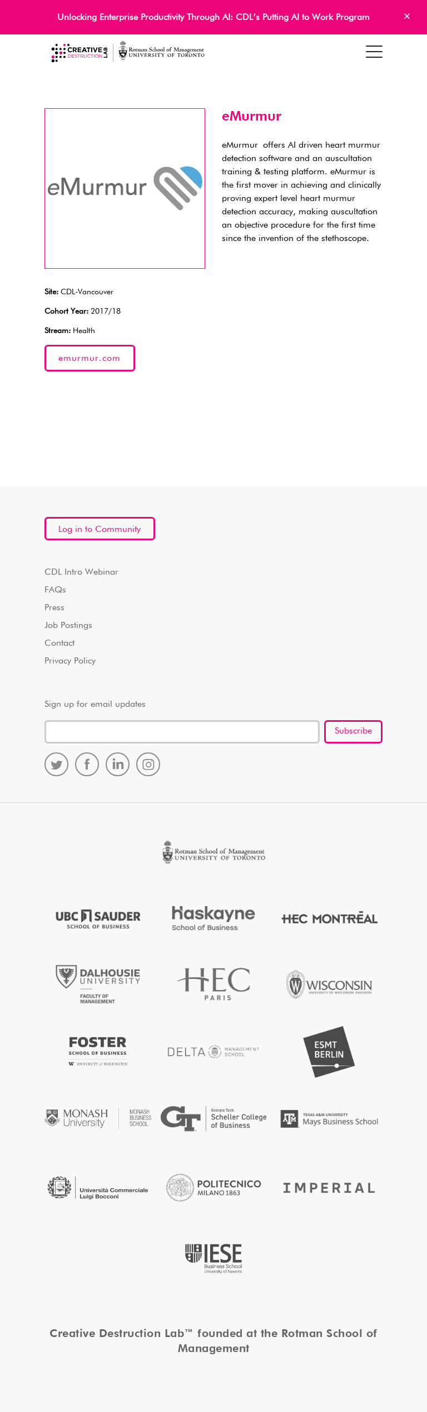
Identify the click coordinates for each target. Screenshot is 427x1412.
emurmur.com (89, 358)
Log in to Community (99, 529)
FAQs (55, 590)
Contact (59, 643)
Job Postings (68, 625)
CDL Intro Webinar (81, 572)
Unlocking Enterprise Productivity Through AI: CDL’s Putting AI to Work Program (213, 17)
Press (54, 608)
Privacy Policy (70, 661)
